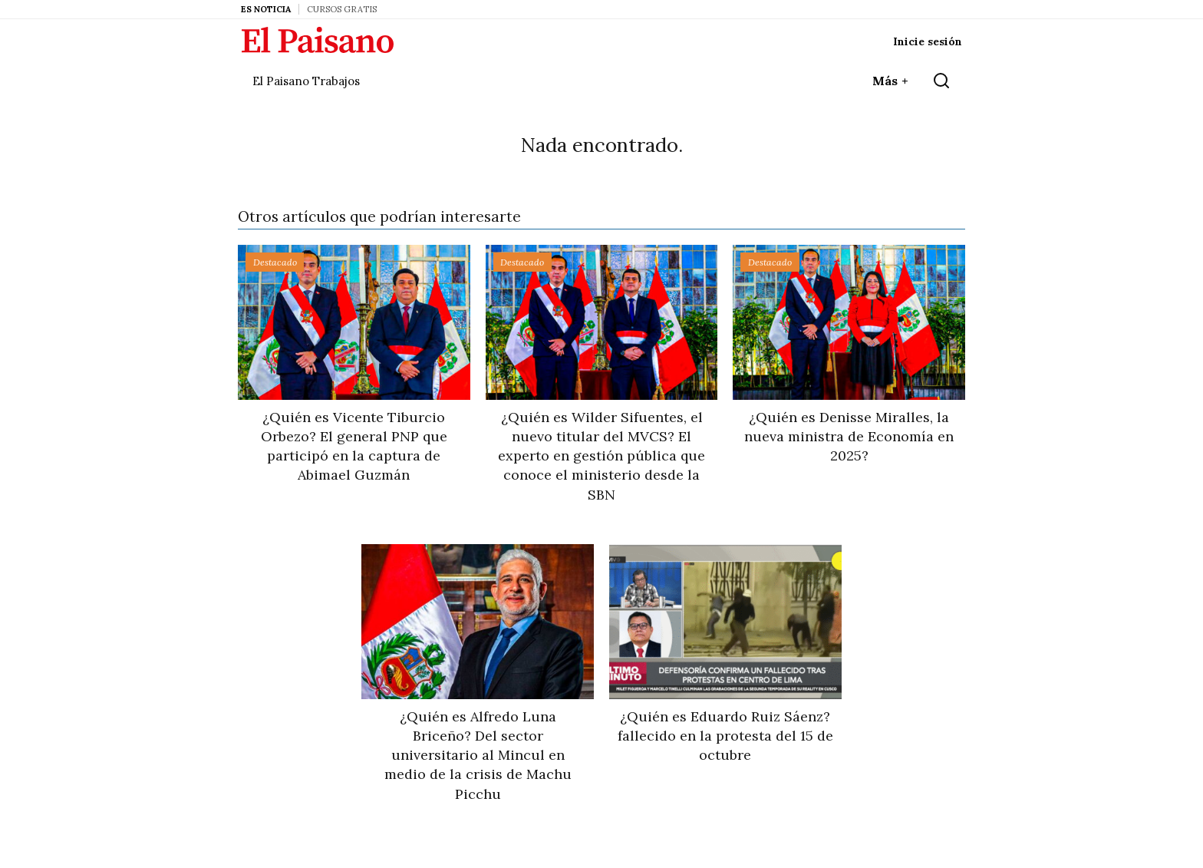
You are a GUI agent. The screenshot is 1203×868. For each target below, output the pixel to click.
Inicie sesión (927, 41)
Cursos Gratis (342, 9)
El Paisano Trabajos (306, 81)
